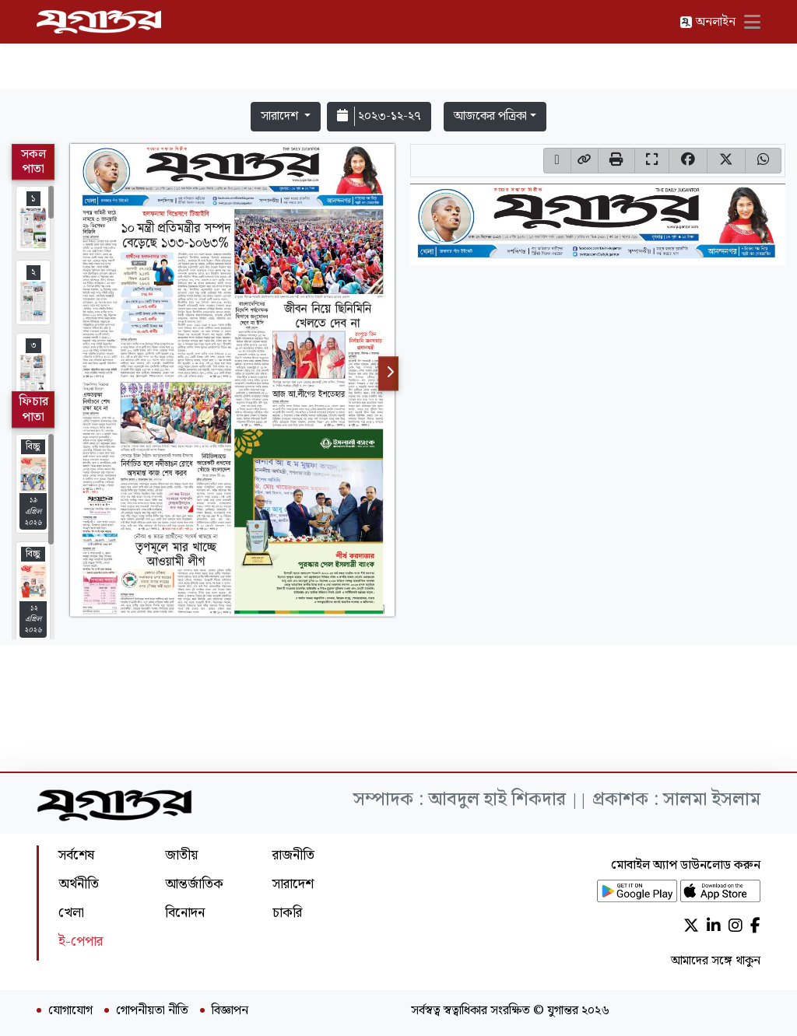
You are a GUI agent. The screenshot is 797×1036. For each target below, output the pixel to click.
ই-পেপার (80, 941)
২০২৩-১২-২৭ (379, 116)
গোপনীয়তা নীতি (152, 1011)
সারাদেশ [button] (281, 116)
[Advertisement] (398, 48)
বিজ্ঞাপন (230, 1011)
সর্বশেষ (76, 855)
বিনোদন (185, 912)
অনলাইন (707, 22)
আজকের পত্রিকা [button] (490, 116)
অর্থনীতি (78, 884)
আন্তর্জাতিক (194, 884)
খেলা (71, 912)
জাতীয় (181, 855)
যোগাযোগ (70, 1011)
